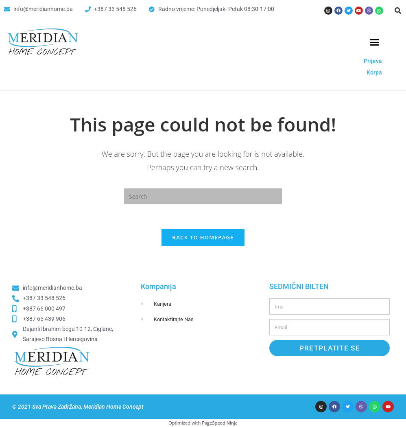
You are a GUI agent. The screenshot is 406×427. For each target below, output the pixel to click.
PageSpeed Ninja (220, 423)
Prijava (373, 61)
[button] (397, 10)
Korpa (374, 72)
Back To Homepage (203, 237)
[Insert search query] (203, 196)
